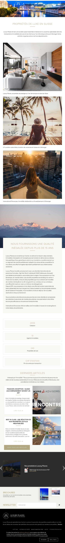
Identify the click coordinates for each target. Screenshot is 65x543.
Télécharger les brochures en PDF (43, 470)
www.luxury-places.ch (24, 532)
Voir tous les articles (17, 447)
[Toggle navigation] (57, 4)
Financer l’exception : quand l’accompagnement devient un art (18, 391)
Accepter (44, 539)
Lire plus (60, 524)
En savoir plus (43, 536)
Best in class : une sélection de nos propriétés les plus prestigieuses (18, 421)
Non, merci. (53, 539)
